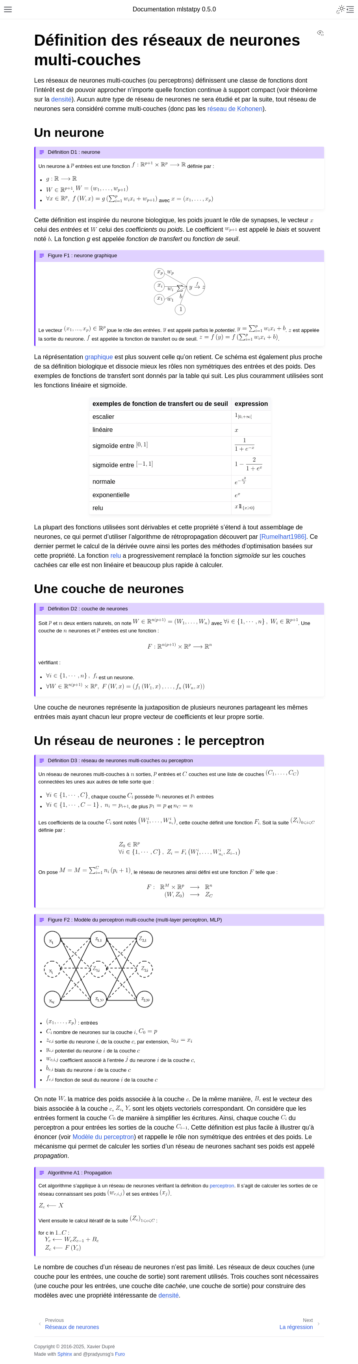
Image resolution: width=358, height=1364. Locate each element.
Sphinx (65, 1354)
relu (115, 555)
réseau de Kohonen (235, 108)
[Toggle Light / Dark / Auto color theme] (340, 9)
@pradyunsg (96, 1354)
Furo (120, 1354)
